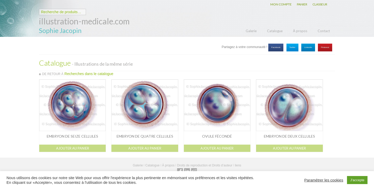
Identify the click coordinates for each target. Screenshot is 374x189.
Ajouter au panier (72, 148)
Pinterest (325, 47)
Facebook (275, 47)
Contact (324, 31)
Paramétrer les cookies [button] (323, 180)
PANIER (302, 4)
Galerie (251, 31)
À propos (300, 31)
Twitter (292, 47)
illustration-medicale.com (84, 21)
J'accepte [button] (357, 180)
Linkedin (308, 47)
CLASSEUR (319, 4)
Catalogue (275, 31)
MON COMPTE (281, 4)
